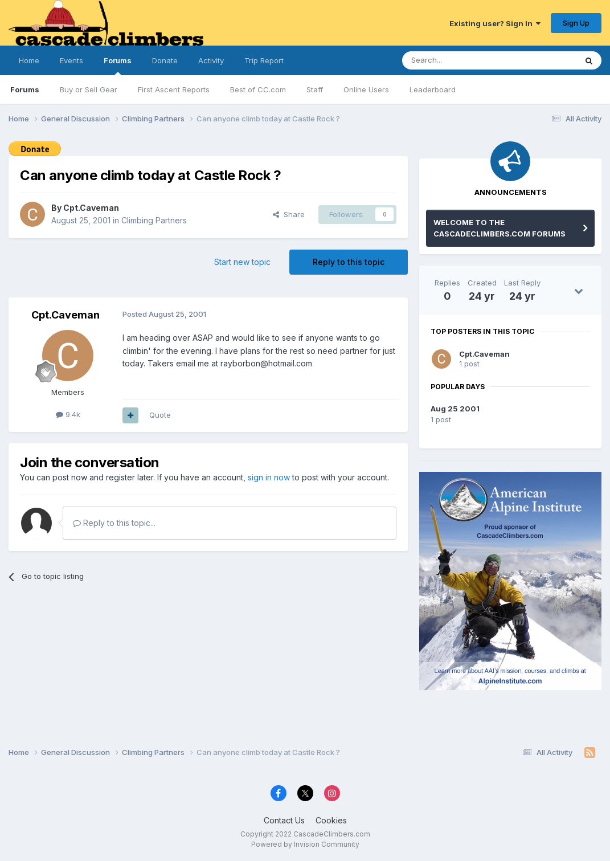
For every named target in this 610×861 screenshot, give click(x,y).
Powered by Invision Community (305, 844)
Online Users (366, 89)
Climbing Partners (154, 220)
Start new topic (242, 262)
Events (71, 60)
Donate (165, 60)
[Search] (460, 60)
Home (29, 60)
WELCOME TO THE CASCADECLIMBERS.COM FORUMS (499, 228)
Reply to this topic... (114, 523)
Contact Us (284, 820)
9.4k (68, 414)
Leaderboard (433, 89)
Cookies (331, 820)
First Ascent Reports (174, 89)
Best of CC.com (258, 89)
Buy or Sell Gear (88, 89)
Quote (160, 414)
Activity (211, 60)
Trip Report (264, 60)
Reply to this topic (348, 262)
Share (289, 214)
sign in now (269, 477)
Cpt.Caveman (91, 208)
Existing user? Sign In (495, 23)
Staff (314, 89)
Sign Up (576, 22)
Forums (118, 65)
